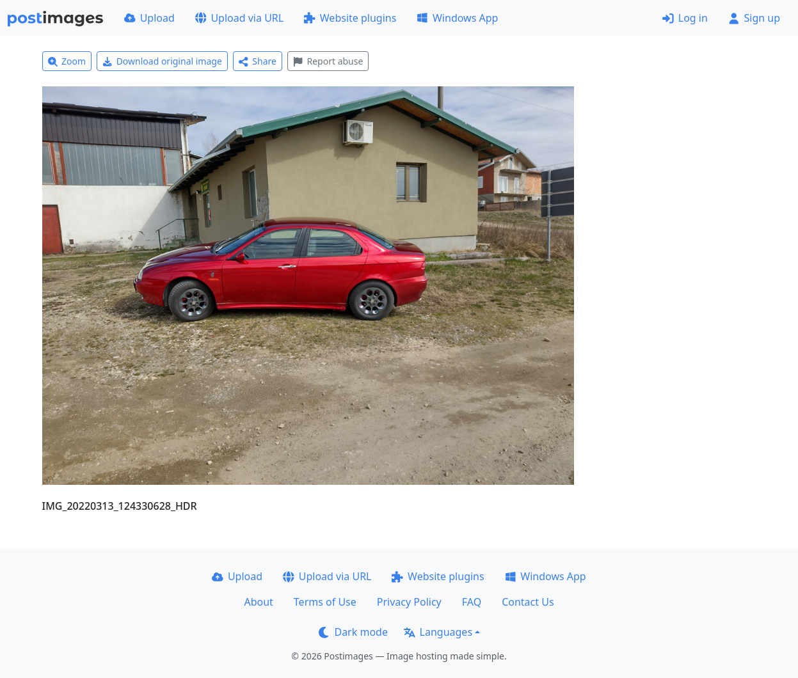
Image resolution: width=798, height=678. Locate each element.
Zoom (67, 61)
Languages (438, 632)
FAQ (471, 602)
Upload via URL (239, 18)
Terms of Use (325, 602)
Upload (149, 18)
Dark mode (353, 632)
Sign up (754, 18)
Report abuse (328, 61)
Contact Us (528, 602)
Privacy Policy (409, 602)
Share (257, 61)
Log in (685, 18)
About (258, 602)
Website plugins (350, 18)
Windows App (457, 18)
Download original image (162, 61)
